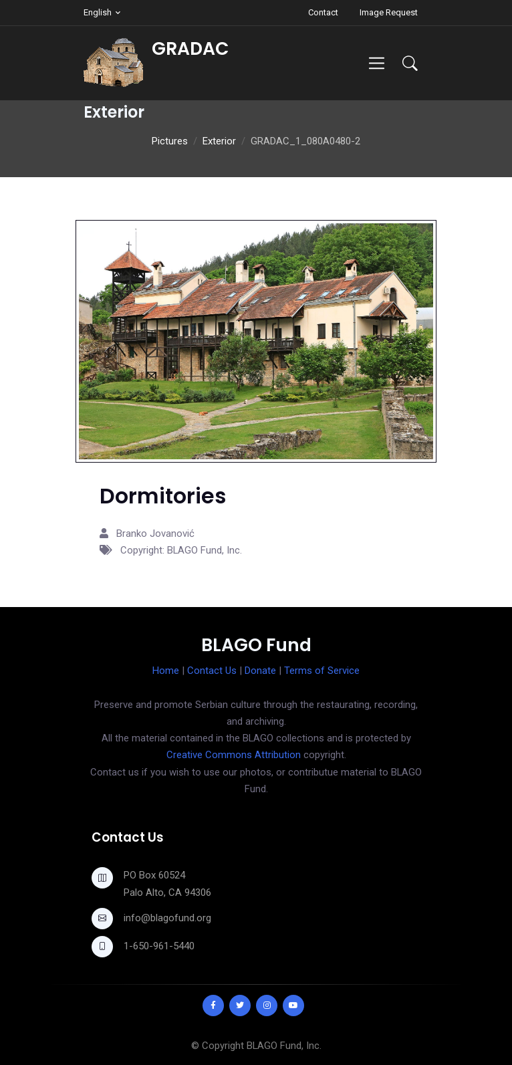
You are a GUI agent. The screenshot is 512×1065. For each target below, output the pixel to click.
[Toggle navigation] (376, 63)
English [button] (98, 12)
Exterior (219, 141)
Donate (260, 671)
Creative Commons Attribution (233, 755)
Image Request (389, 12)
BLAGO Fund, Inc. (284, 1046)
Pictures (170, 141)
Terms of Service (322, 671)
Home (165, 671)
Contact (323, 12)
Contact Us (212, 671)
